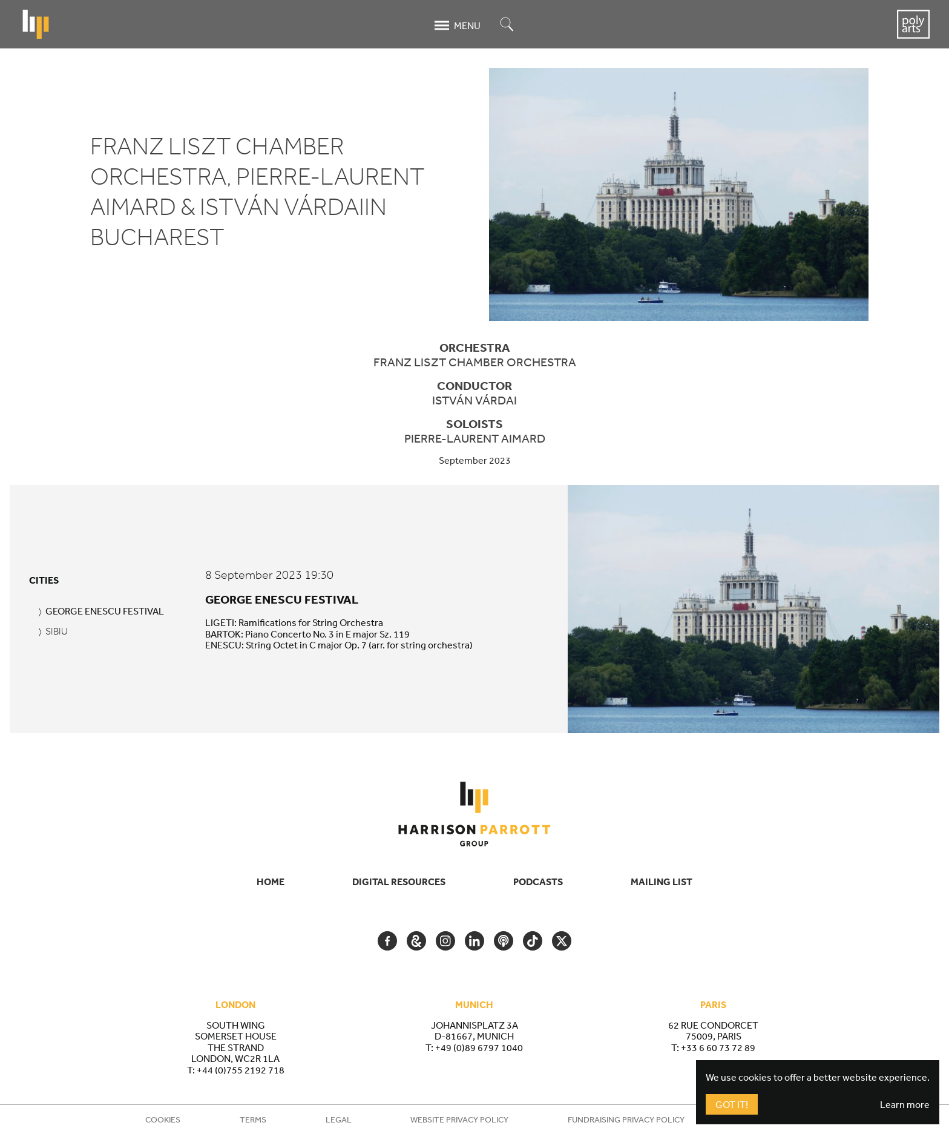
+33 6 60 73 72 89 (718, 1047)
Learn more (905, 1104)
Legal (339, 1119)
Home (270, 881)
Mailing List (661, 881)
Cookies (162, 1119)
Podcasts (538, 881)
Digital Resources (398, 881)
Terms (253, 1119)
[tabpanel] (567, 609)
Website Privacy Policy (459, 1119)
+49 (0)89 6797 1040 (479, 1047)
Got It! (731, 1104)
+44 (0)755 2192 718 (240, 1070)
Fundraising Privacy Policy (626, 1119)
